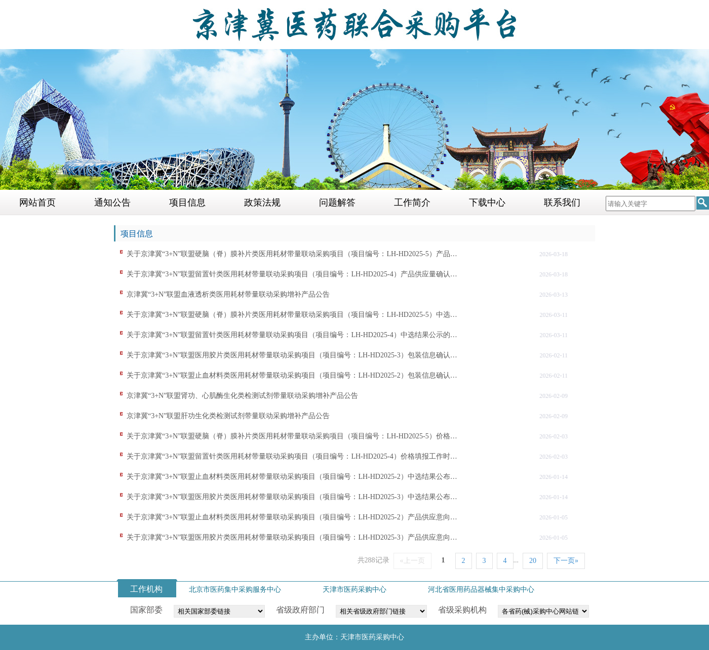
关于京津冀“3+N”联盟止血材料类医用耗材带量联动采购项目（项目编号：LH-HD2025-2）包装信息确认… (292, 375)
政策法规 (262, 202)
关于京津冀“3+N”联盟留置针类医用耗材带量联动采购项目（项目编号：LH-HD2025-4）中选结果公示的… (292, 335)
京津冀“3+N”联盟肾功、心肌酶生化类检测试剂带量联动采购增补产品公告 (242, 395)
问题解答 (337, 202)
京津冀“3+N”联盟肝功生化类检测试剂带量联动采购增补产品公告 (228, 416)
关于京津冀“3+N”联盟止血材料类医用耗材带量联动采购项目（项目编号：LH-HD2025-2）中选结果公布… (292, 476)
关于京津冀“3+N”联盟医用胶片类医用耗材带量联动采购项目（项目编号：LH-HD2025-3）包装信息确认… (292, 355)
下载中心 (487, 202)
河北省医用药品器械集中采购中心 (481, 589)
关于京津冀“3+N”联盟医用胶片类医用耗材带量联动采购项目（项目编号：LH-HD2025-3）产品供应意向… (292, 537)
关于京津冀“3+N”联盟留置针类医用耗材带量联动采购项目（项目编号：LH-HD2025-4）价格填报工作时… (292, 456)
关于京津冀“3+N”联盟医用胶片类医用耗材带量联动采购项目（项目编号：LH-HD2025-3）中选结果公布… (292, 497)
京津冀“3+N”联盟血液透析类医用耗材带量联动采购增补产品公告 (228, 294)
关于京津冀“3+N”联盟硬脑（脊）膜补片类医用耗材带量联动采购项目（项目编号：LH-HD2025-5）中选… (292, 314)
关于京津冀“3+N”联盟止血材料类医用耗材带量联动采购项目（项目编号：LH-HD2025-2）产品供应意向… (292, 517)
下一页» (566, 560)
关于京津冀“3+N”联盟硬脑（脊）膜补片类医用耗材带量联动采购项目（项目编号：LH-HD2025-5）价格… (292, 436)
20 (532, 560)
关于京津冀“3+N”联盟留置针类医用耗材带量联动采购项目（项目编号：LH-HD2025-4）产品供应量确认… (292, 274)
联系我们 (562, 202)
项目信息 (187, 202)
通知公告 (112, 202)
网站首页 (37, 202)
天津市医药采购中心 (354, 589)
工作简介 (412, 202)
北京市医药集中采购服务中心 (235, 589)
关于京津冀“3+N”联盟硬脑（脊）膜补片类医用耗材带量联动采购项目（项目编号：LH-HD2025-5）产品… (292, 254)
